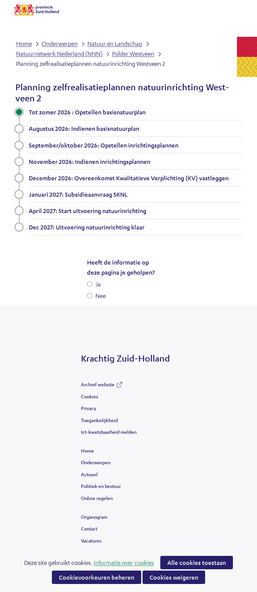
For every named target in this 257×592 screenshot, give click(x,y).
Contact (89, 528)
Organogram (94, 517)
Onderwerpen (95, 462)
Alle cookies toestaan (196, 562)
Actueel (89, 474)
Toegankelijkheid (99, 420)
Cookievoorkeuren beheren (96, 577)
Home (87, 451)
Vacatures (91, 540)
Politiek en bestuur (101, 486)
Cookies (89, 396)
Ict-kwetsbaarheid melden (109, 432)
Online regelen (97, 498)
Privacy (88, 408)
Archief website (97, 386)
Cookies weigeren (174, 577)
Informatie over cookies (124, 562)
